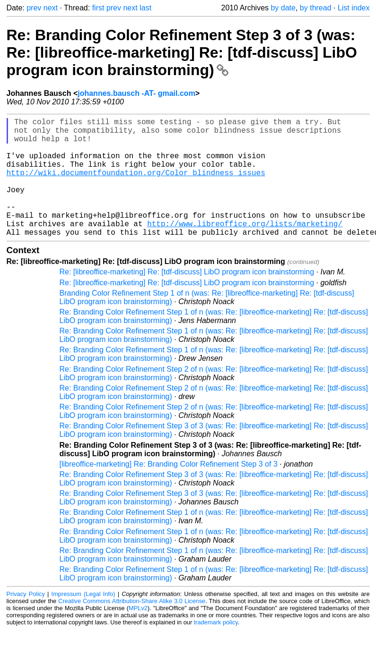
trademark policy (216, 648)
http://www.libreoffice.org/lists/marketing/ (244, 248)
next (51, 8)
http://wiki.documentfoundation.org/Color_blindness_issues (136, 185)
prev (33, 8)
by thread (316, 8)
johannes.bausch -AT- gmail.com (136, 93)
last (145, 8)
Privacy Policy (26, 620)
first (98, 8)
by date (283, 8)
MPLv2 (138, 634)
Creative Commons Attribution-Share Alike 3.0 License (131, 627)
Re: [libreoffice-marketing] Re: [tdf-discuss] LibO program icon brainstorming (187, 298)
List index (354, 8)
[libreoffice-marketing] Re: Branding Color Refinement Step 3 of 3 (169, 490)
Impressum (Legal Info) (83, 620)
